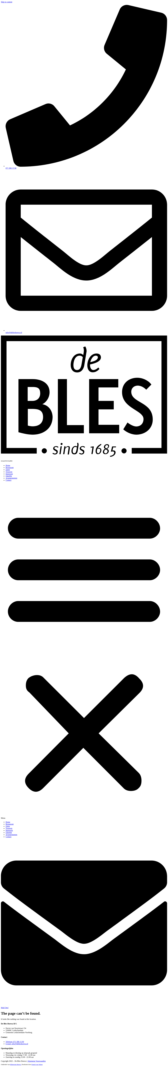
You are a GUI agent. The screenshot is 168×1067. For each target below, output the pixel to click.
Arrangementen (11, 478)
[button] (84, 651)
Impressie (9, 474)
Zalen (8, 470)
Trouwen (9, 472)
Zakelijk (9, 476)
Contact (8, 480)
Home (8, 465)
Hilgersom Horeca (15, 1064)
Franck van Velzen (37, 1064)
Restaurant (10, 468)
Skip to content (6, 2)
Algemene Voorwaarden (37, 1061)
